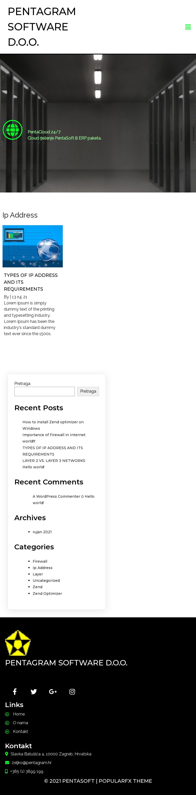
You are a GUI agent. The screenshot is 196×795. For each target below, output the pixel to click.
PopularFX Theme (125, 781)
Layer (38, 574)
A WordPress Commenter (56, 496)
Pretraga (22, 383)
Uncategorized (46, 580)
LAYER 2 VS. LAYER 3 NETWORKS (53, 460)
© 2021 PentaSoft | (71, 781)
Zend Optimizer (47, 593)
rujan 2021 (42, 532)
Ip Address (43, 567)
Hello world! (33, 467)
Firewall (40, 561)
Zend (37, 587)
